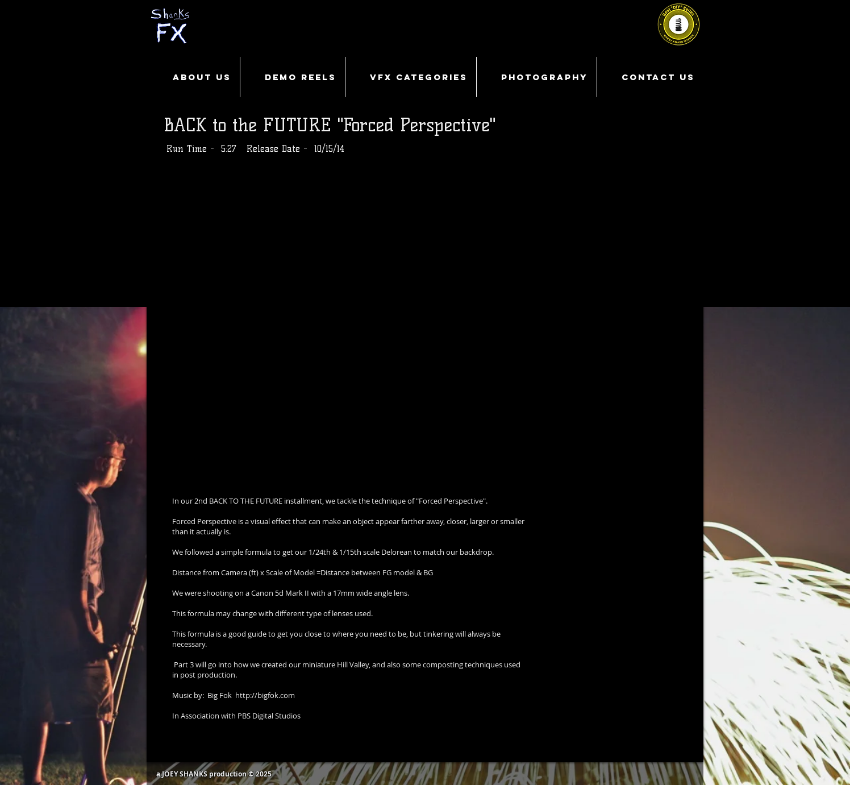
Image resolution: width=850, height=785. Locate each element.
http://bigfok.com (265, 695)
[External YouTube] (425, 324)
